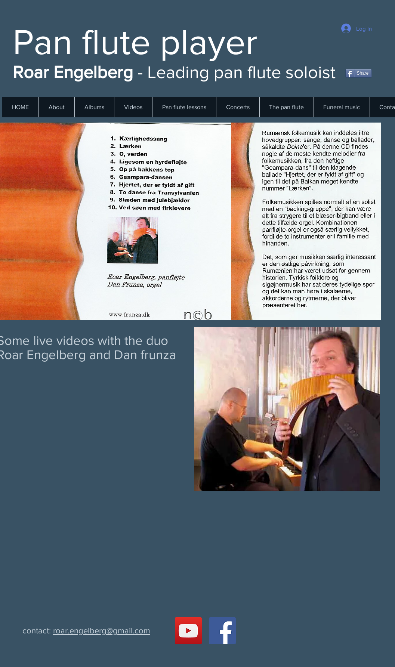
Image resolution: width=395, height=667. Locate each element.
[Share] (358, 73)
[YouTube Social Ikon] (188, 630)
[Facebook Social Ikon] (222, 630)
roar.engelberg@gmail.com (101, 630)
